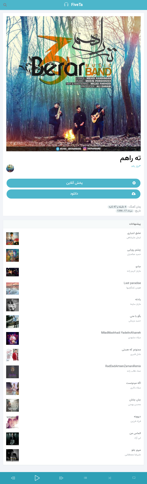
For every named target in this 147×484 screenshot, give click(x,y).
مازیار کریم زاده (134, 271)
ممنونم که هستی (131, 349)
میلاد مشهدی (134, 337)
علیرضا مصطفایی (133, 455)
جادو (138, 266)
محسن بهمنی (134, 404)
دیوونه (137, 416)
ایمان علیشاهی (134, 237)
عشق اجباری (134, 233)
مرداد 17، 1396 (124, 211)
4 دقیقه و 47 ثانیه (117, 207)
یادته (138, 299)
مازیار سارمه (135, 304)
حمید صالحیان (134, 254)
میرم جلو (136, 450)
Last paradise (132, 283)
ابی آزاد (137, 438)
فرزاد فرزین (136, 421)
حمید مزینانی (135, 321)
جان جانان (135, 400)
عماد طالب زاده (134, 371)
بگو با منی (135, 316)
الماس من (135, 433)
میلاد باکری (135, 388)
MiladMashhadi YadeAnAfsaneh (121, 333)
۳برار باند (136, 166)
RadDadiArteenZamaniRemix (123, 366)
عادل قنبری (135, 354)
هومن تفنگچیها (133, 288)
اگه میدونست (133, 383)
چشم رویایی (134, 250)
